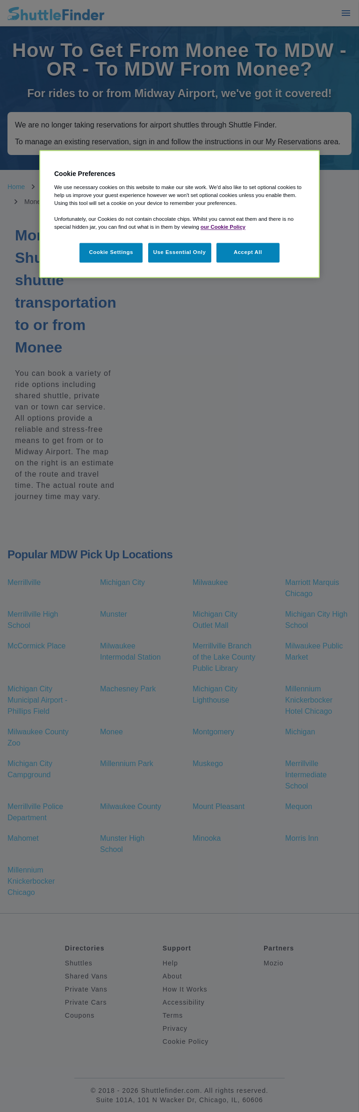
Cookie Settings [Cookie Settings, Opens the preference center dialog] (111, 252)
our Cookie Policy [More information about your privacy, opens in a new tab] (223, 227)
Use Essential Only (179, 252)
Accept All (248, 252)
